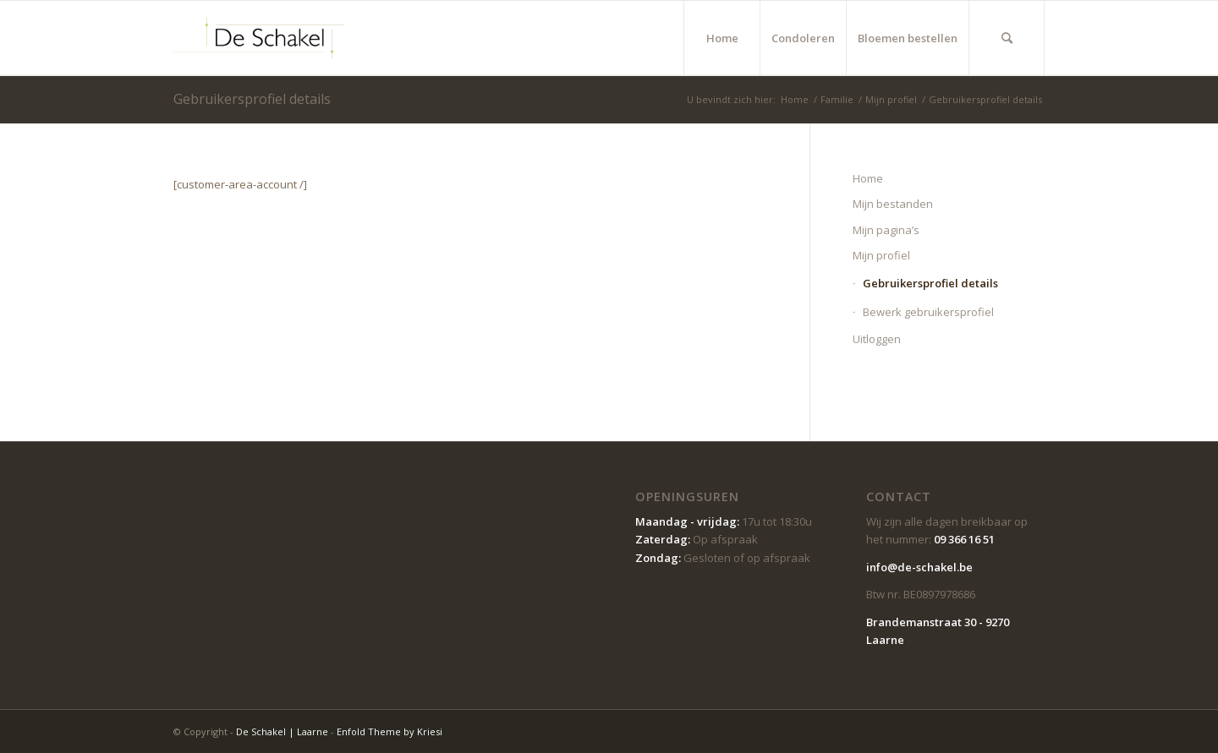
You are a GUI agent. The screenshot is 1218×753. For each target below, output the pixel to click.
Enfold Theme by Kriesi (389, 731)
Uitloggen (877, 338)
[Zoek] (1006, 38)
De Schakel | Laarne (282, 731)
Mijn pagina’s (886, 229)
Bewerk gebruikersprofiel (928, 311)
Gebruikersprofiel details (252, 99)
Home (868, 178)
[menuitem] (721, 38)
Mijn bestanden (893, 203)
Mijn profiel (881, 255)
